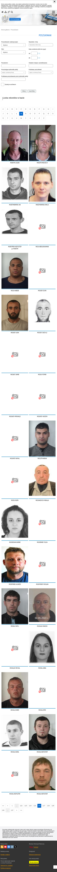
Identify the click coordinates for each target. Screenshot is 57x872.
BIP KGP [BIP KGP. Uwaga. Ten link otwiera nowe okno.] (36, 847)
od (29, 53)
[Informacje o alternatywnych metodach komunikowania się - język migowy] (9, 12)
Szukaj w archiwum (10, 84)
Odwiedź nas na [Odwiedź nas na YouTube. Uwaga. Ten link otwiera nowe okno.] (5, 846)
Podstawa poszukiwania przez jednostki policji (14, 76)
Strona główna (5, 30)
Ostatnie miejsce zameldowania (38, 63)
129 (53, 806)
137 (12, 810)
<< (2, 805)
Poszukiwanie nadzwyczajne (9, 42)
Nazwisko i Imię (33, 42)
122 (21, 806)
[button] (53, 12)
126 (39, 806)
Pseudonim (4, 63)
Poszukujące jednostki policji (9, 69)
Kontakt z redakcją (5, 854)
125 (35, 806)
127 (44, 806)
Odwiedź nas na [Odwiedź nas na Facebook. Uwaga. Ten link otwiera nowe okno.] (8, 846)
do (29, 58)
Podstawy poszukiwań (35, 69)
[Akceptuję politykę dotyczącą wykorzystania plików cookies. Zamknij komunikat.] (54, 1)
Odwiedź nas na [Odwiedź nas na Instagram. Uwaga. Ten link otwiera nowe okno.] (12, 846)
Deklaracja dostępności (35, 854)
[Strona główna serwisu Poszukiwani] (2, 12)
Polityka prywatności (6, 868)
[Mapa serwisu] (5, 12)
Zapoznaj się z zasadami (6, 865)
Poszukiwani (14, 30)
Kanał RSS (2, 846)
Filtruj (24, 91)
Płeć (2, 49)
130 (3, 810)
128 (48, 806)
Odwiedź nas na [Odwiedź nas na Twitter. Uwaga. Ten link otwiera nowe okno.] (15, 846)
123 (25, 806)
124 (30, 806)
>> (20, 809)
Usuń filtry (32, 91)
